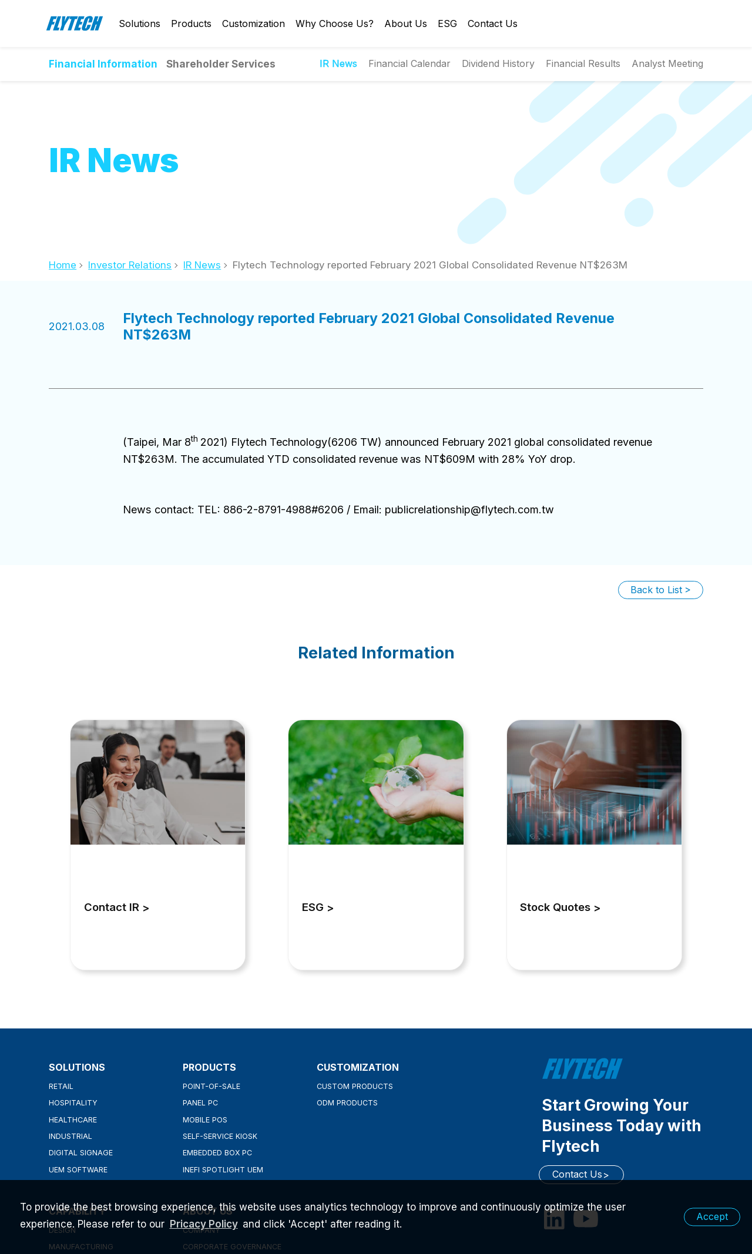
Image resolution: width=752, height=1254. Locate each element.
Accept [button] (712, 1216)
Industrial (70, 1136)
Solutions (139, 23)
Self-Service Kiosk (220, 1136)
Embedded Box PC (217, 1152)
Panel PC (200, 1102)
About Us (405, 23)
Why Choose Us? (335, 23)
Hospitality (73, 1102)
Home (62, 265)
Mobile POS (205, 1119)
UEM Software (78, 1169)
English (674, 23)
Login (653, 23)
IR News (202, 265)
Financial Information (103, 64)
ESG (447, 23)
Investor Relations (130, 265)
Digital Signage (81, 1152)
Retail (61, 1086)
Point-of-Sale (211, 1086)
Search (694, 23)
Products (191, 23)
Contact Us (493, 23)
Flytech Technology (75, 23)
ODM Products (347, 1102)
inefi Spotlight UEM (223, 1169)
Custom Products (355, 1086)
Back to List (656, 590)
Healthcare (73, 1119)
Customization (253, 23)
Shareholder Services (221, 64)
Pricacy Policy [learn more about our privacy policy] (204, 1224)
